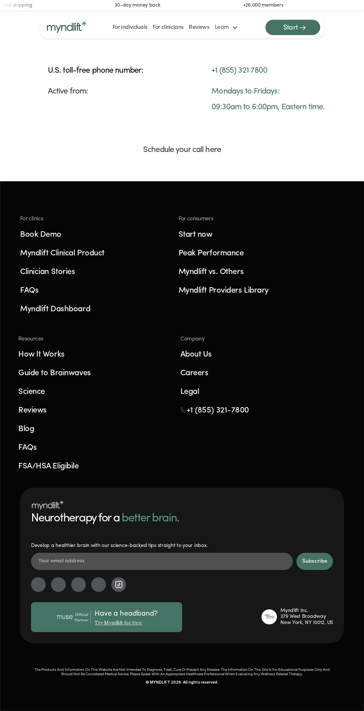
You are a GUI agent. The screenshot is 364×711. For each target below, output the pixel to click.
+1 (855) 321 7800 (239, 70)
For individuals (129, 27)
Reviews (199, 27)
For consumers (196, 219)
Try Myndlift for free (118, 623)
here (213, 150)
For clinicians (168, 27)
